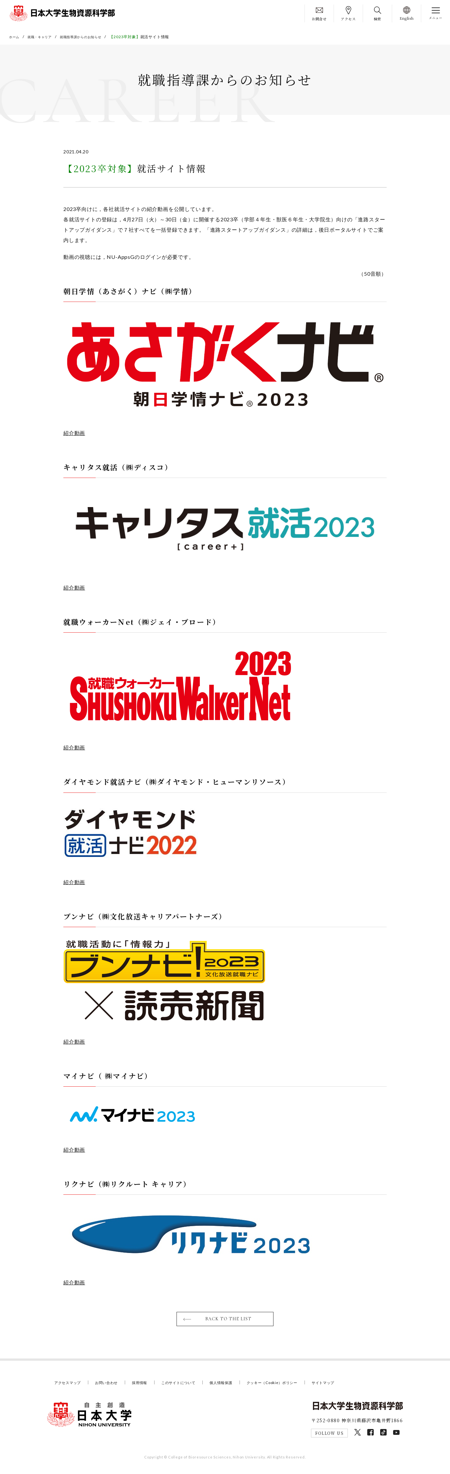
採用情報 (149, 1386)
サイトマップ (355, 1386)
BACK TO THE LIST (229, 1322)
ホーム (15, 36)
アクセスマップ (70, 1386)
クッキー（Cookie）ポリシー (298, 1386)
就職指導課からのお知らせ (91, 36)
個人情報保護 (240, 1386)
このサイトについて (193, 1386)
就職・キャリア (44, 36)
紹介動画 (74, 435)
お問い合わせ (113, 1386)
